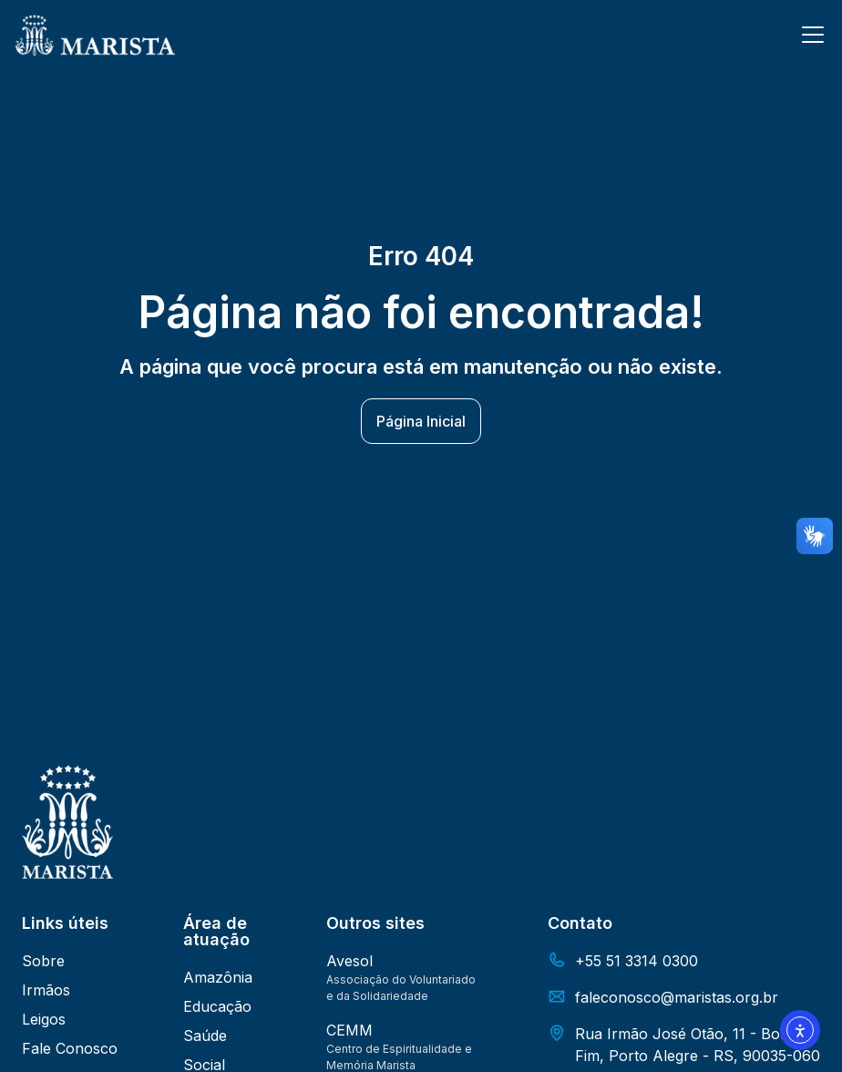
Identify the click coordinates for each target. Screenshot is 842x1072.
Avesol (349, 961)
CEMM (349, 1030)
